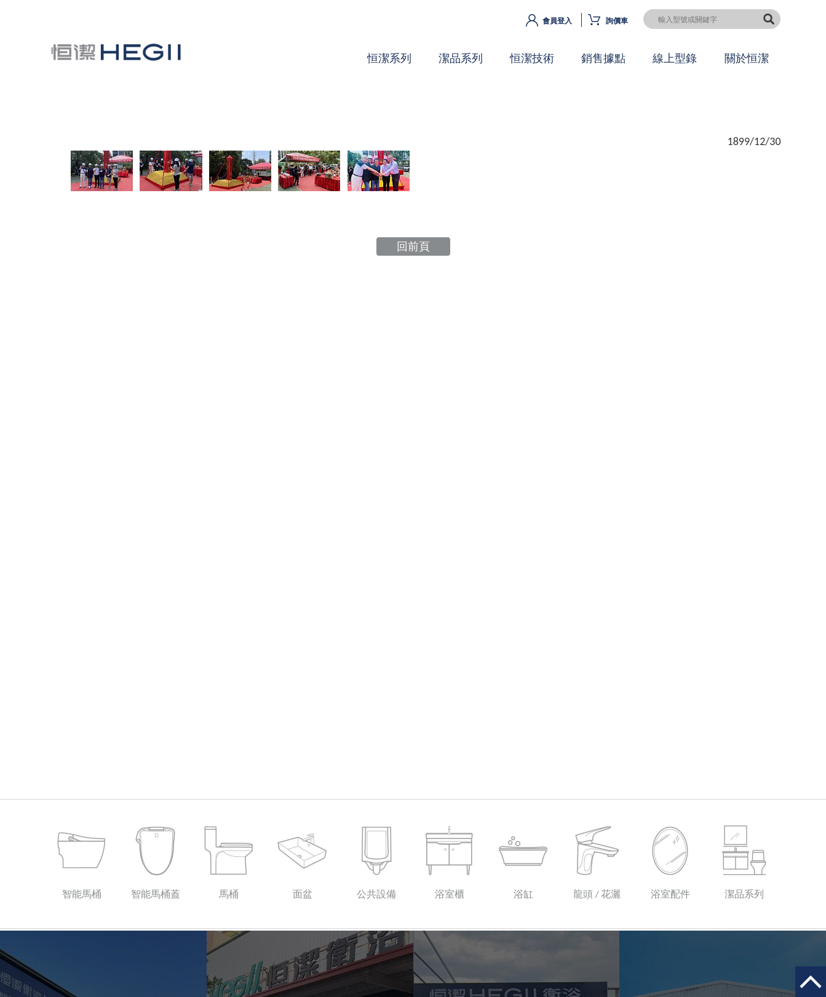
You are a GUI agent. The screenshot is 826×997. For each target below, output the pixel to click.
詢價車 (617, 21)
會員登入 (557, 21)
